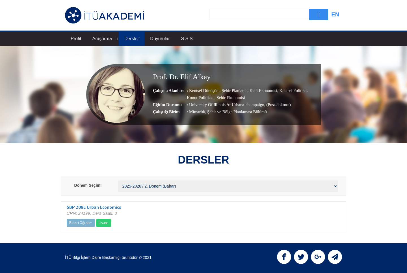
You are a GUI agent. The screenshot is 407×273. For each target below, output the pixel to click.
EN (335, 14)
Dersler (131, 38)
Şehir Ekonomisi (230, 97)
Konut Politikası (201, 97)
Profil (76, 38)
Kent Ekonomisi (262, 90)
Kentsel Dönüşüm (204, 90)
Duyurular (160, 38)
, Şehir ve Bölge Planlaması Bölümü (236, 111)
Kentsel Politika (292, 90)
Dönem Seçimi (87, 185)
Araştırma (105, 38)
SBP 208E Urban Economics (94, 207)
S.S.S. (187, 38)
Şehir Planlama (234, 90)
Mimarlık (197, 111)
